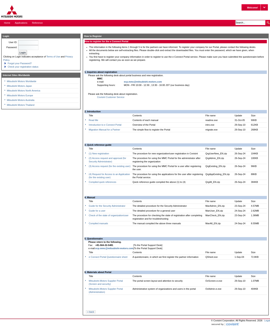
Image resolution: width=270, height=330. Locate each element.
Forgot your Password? (20, 63)
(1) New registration (99, 153)
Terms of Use (53, 56)
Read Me (93, 120)
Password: (11, 47)
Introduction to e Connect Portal (105, 125)
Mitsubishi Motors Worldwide (21, 81)
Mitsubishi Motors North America (23, 90)
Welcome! (252, 7)
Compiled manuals (98, 223)
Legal (267, 320)
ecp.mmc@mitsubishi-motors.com (143, 81)
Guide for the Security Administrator (107, 206)
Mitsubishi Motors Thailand (20, 105)
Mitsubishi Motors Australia (20, 100)
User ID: (13, 42)
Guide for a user (97, 210)
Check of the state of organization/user (108, 215)
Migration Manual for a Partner (104, 129)
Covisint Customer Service (110, 97)
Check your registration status (23, 66)
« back (90, 312)
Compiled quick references (102, 182)
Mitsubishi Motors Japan (19, 86)
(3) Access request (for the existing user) (109, 166)
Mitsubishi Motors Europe (20, 95)
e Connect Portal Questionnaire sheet (108, 257)
